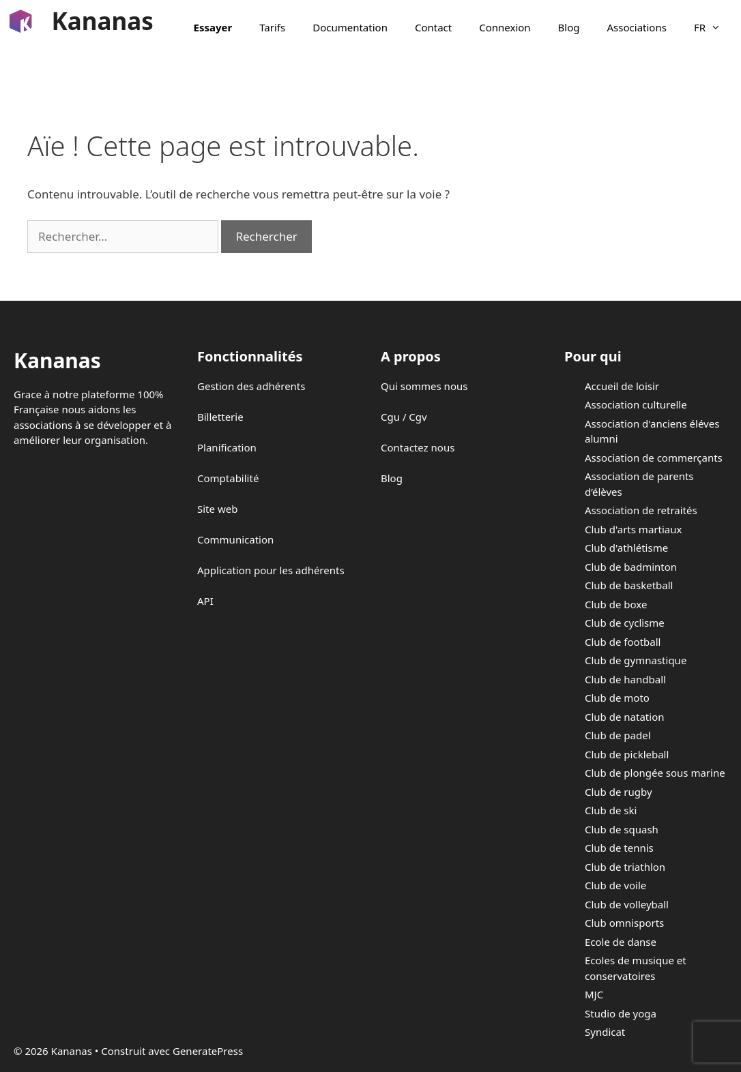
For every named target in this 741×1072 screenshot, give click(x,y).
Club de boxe (616, 604)
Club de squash (621, 829)
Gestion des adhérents (251, 386)
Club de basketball (629, 585)
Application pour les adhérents (271, 570)
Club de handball (625, 679)
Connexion (504, 27)
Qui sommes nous (424, 386)
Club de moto (617, 697)
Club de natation (624, 717)
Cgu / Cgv (404, 416)
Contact (433, 27)
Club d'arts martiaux (633, 529)
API (205, 601)
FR (714, 27)
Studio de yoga (620, 1013)
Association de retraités (641, 510)
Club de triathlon (625, 867)
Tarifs (272, 27)
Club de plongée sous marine (655, 772)
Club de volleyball (627, 904)
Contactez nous (417, 447)
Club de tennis (619, 847)
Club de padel (618, 735)
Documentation (350, 27)
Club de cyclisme (625, 622)
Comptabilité (228, 478)
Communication (235, 539)
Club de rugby (618, 792)
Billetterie (220, 416)
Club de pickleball (627, 754)
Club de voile (615, 885)
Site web (217, 509)
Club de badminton (631, 567)
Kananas (103, 21)
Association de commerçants (654, 457)
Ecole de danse (620, 942)
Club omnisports (624, 922)
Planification (227, 447)
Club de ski (611, 810)
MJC (594, 994)
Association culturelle (636, 404)
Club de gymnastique (635, 660)
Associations (637, 27)
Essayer (213, 27)
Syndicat (605, 1032)
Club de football (622, 642)
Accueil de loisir (622, 386)
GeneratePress (208, 1051)
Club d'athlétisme (626, 547)
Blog (569, 27)
